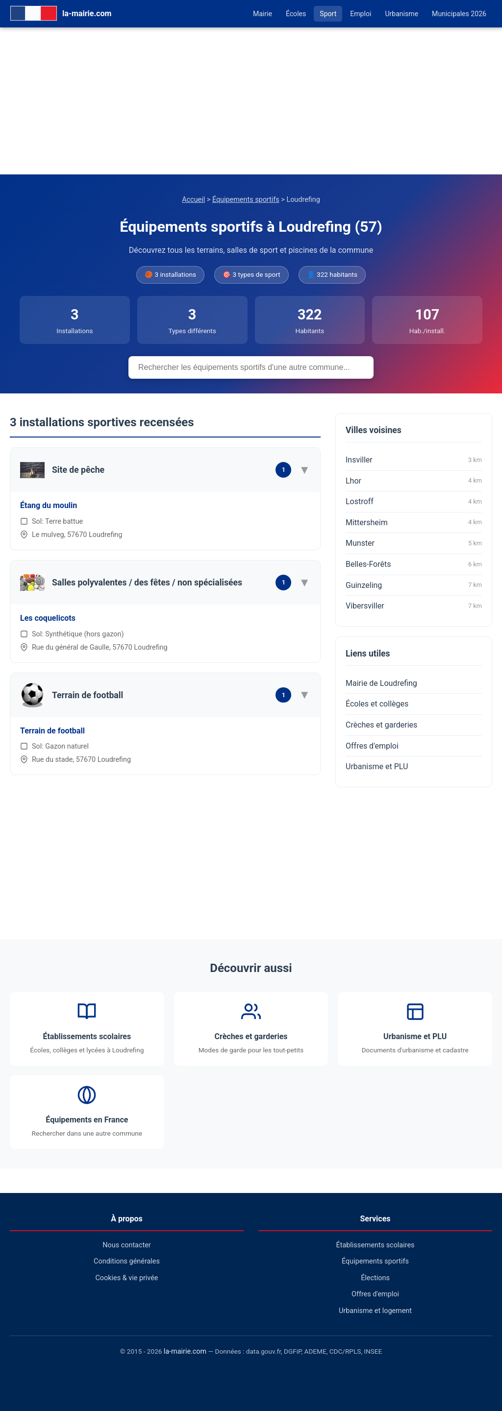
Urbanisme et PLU (377, 766)
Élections (375, 1278)
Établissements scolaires (375, 1245)
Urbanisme (401, 14)
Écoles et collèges (377, 703)
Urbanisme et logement (375, 1311)
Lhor (414, 481)
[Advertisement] (251, 101)
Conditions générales (127, 1261)
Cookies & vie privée (127, 1278)
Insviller (414, 460)
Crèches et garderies (381, 725)
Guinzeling (414, 585)
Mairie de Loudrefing (381, 683)
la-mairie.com (185, 1351)
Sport (328, 14)
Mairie (262, 14)
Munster (414, 543)
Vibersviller (414, 606)
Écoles (296, 14)
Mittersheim (414, 522)
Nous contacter (126, 1245)
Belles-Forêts (414, 564)
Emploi (360, 14)
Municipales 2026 (459, 14)
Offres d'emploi (372, 746)
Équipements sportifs (245, 199)
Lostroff (414, 502)
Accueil (193, 199)
